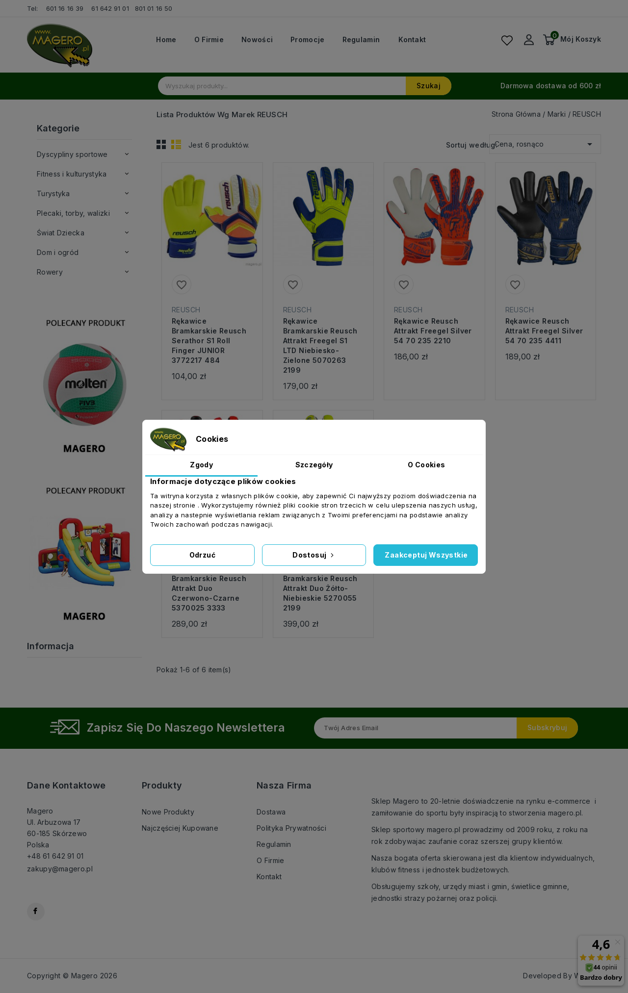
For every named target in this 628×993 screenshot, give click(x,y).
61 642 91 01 (110, 8)
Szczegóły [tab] (314, 464)
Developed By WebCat (562, 975)
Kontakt (412, 40)
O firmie (209, 40)
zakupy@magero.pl (60, 869)
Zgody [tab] (201, 464)
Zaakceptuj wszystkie (426, 555)
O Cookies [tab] (426, 464)
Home (166, 40)
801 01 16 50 (154, 8)
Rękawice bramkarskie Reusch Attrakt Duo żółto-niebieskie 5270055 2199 (320, 588)
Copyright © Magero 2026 (72, 975)
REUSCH (186, 310)
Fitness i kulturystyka (72, 174)
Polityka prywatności (291, 828)
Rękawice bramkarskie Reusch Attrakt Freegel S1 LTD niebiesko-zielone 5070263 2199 (320, 345)
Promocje (307, 40)
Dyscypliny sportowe (72, 154)
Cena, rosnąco (545, 142)
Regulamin (361, 40)
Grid (161, 144)
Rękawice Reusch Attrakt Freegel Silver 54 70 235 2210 (433, 331)
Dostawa (271, 812)
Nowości (257, 40)
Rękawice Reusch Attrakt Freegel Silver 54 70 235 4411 (544, 331)
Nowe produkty (168, 812)
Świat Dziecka (60, 233)
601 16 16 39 (64, 8)
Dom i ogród (57, 252)
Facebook (36, 911)
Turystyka (53, 193)
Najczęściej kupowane (180, 828)
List (176, 144)
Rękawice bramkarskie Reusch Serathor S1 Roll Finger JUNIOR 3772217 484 (209, 340)
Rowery (50, 272)
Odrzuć (202, 555)
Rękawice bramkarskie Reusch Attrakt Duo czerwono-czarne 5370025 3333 (209, 588)
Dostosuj (314, 555)
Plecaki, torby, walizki (73, 213)
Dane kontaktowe (66, 785)
